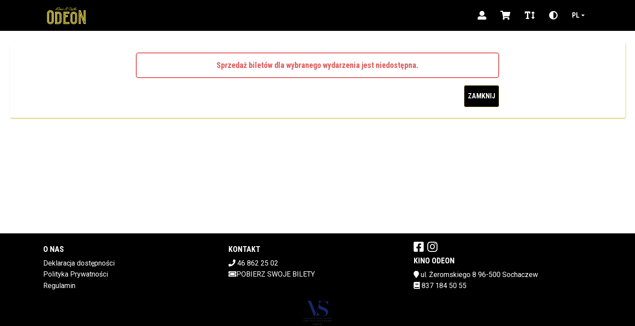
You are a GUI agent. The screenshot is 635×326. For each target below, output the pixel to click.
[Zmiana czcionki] (530, 15)
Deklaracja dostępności (79, 263)
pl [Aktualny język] (575, 15)
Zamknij (481, 96)
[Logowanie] (482, 15)
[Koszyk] (505, 15)
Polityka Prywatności (75, 274)
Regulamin (59, 285)
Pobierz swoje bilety (271, 274)
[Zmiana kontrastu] (553, 15)
